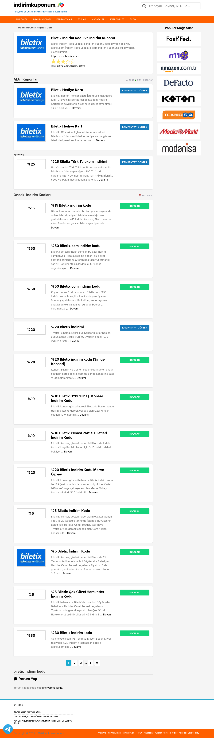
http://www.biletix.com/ (65, 56)
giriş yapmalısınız (52, 687)
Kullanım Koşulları (163, 733)
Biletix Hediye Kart (66, 126)
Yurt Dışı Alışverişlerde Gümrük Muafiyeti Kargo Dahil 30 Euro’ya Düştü (43, 722)
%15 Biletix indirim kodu (71, 205)
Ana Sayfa (21, 19)
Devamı (76, 108)
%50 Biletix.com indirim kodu (76, 246)
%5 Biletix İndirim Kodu (70, 511)
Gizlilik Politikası (179, 733)
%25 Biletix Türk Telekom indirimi (79, 161)
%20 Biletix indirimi (67, 327)
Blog (133, 19)
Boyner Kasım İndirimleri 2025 (27, 712)
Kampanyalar (64, 19)
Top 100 (82, 19)
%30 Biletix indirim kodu (71, 633)
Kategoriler (117, 19)
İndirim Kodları (114, 733)
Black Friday (193, 733)
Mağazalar (98, 19)
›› (97, 662)
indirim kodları (42, 19)
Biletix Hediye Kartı (67, 90)
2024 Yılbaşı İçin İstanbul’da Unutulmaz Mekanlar (36, 716)
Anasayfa (102, 733)
